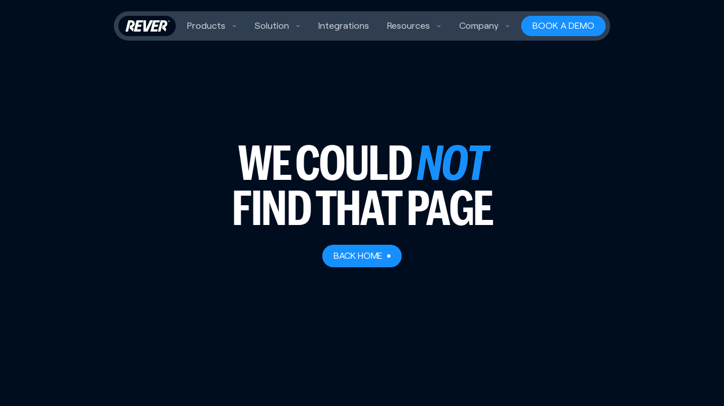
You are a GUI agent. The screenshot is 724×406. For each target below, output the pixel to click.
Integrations (343, 25)
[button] (212, 26)
